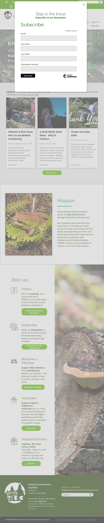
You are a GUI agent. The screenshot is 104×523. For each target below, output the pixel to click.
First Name (25, 44)
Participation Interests (29, 64)
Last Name (25, 54)
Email (24, 33)
